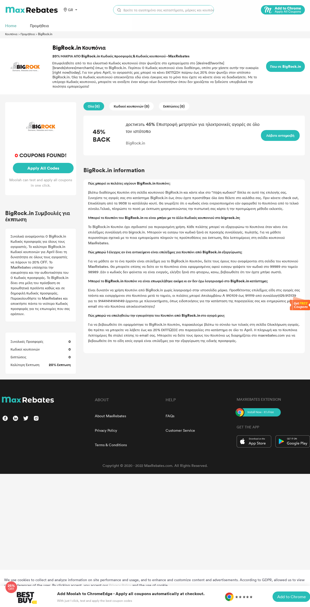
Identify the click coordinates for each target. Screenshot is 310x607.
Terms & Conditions (111, 444)
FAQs (170, 415)
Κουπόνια (11, 34)
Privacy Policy (106, 430)
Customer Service (180, 430)
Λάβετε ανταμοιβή (280, 135)
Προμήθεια (28, 34)
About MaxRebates (110, 415)
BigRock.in (45, 34)
